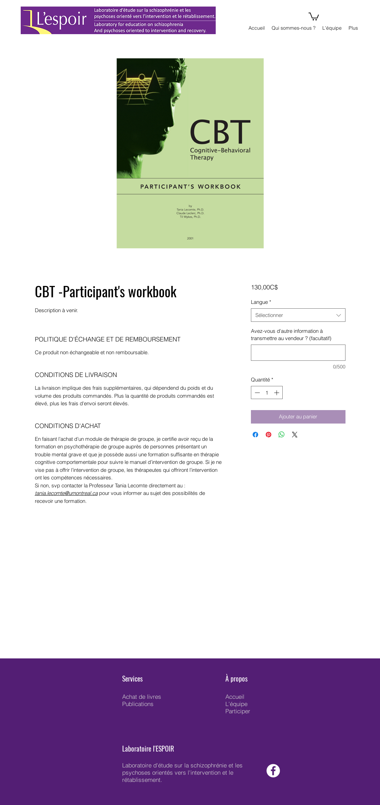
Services (132, 678)
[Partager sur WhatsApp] (281, 434)
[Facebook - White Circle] (273, 770)
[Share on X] (295, 434)
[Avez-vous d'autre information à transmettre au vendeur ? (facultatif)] (298, 353)
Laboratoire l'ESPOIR (148, 748)
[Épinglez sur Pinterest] (268, 434)
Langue (261, 302)
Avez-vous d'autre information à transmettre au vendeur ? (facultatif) (291, 334)
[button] (314, 16)
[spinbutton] (267, 392)
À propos (236, 678)
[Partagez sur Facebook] (255, 434)
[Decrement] (256, 392)
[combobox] (298, 315)
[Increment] (277, 392)
